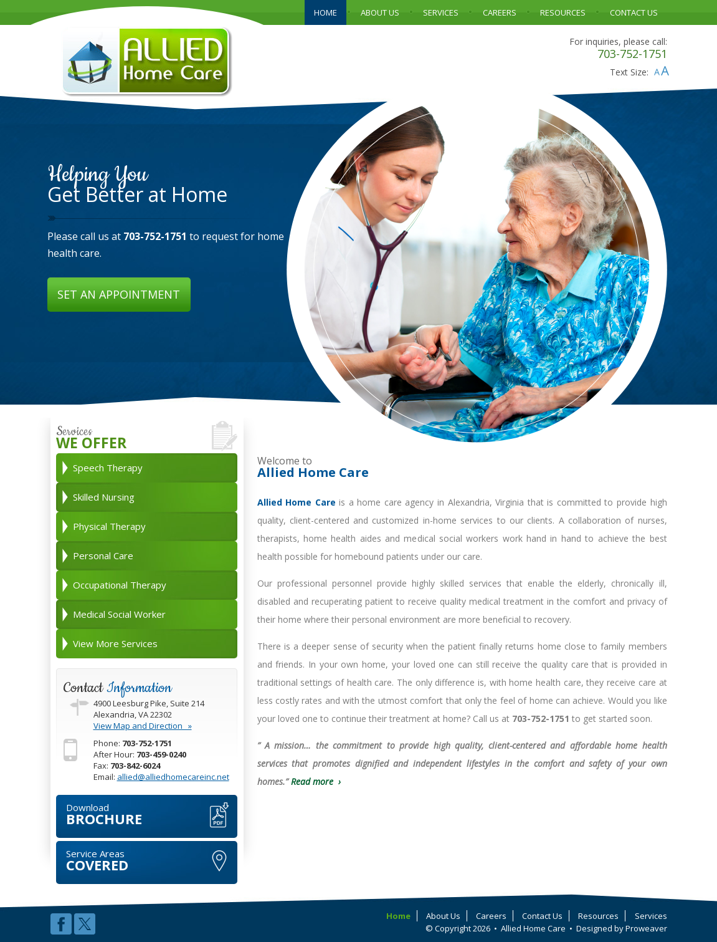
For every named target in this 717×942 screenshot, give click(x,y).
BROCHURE (151, 814)
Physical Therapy (109, 526)
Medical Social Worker (119, 614)
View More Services (115, 643)
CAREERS (499, 12)
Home (398, 915)
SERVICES (440, 12)
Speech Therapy (108, 467)
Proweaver (646, 928)
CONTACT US (634, 12)
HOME (325, 12)
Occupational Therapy (119, 585)
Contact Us (542, 915)
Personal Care (103, 555)
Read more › (316, 781)
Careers (491, 915)
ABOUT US (380, 12)
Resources (598, 915)
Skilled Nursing (104, 497)
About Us (443, 915)
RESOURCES (563, 12)
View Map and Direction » (142, 725)
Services (651, 915)
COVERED (151, 860)
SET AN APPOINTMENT (118, 294)
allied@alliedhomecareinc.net (173, 776)
